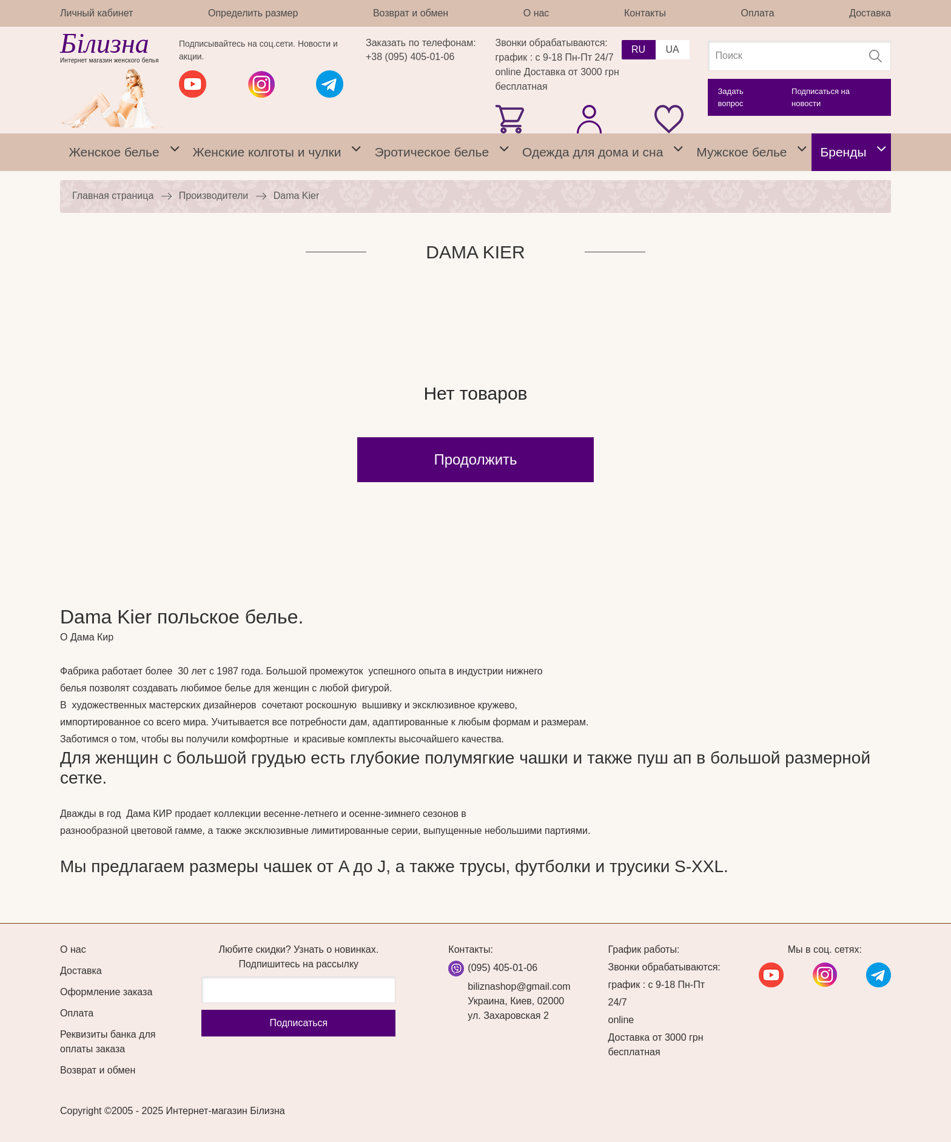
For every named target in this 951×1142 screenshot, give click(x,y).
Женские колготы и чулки (267, 152)
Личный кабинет (96, 13)
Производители (214, 195)
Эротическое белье (431, 152)
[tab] (175, 152)
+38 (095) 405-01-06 (410, 57)
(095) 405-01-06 (502, 967)
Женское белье (114, 152)
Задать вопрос (731, 97)
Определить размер (253, 13)
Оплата (758, 13)
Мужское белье (741, 152)
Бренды (843, 152)
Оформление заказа (106, 992)
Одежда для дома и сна (592, 152)
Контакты (645, 13)
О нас (536, 13)
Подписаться (298, 1023)
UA (672, 49)
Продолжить (475, 459)
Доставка (870, 13)
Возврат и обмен (410, 13)
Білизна (104, 44)
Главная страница (112, 195)
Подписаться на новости (820, 97)
